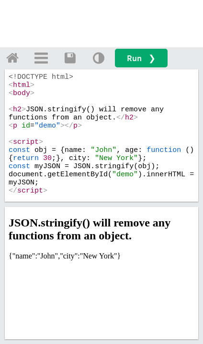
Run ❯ (141, 58)
